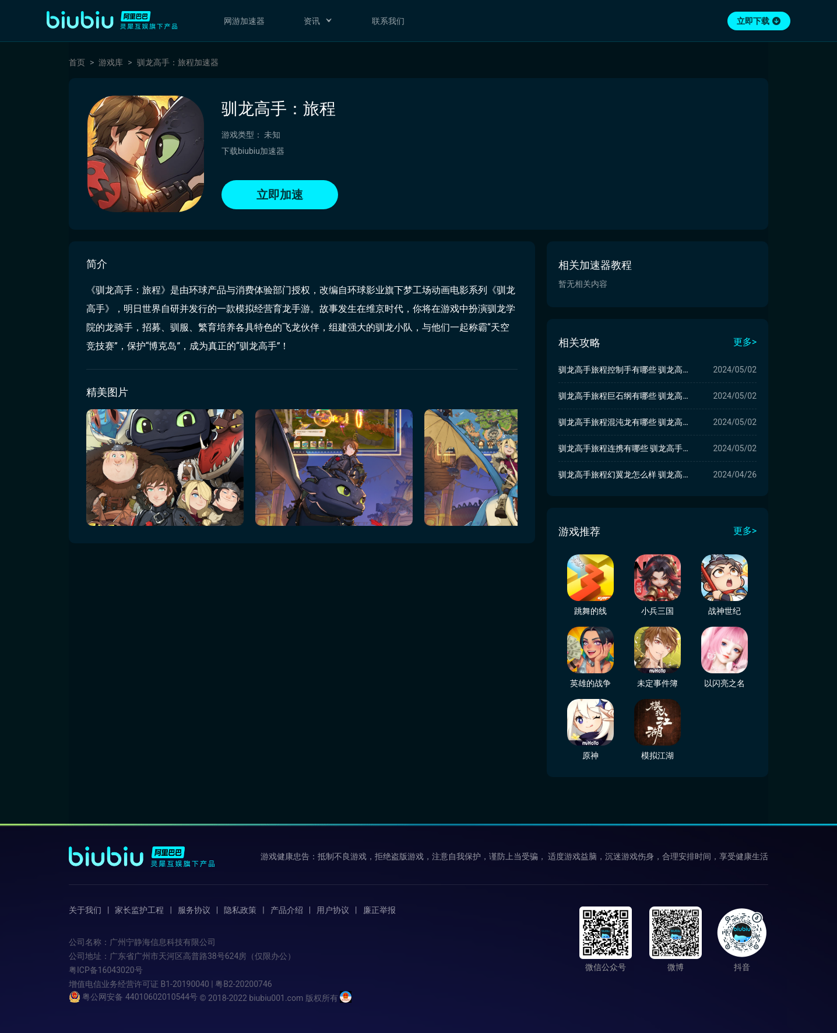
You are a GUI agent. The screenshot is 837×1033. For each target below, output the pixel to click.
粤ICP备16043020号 (106, 970)
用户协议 (332, 910)
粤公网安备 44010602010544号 (133, 997)
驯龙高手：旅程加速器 (178, 62)
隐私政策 (240, 910)
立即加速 (279, 195)
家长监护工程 (139, 910)
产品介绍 (286, 910)
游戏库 (111, 62)
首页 (77, 62)
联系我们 (388, 21)
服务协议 (194, 910)
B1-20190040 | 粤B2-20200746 (216, 984)
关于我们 (85, 910)
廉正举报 (379, 910)
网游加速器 (244, 21)
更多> (745, 341)
